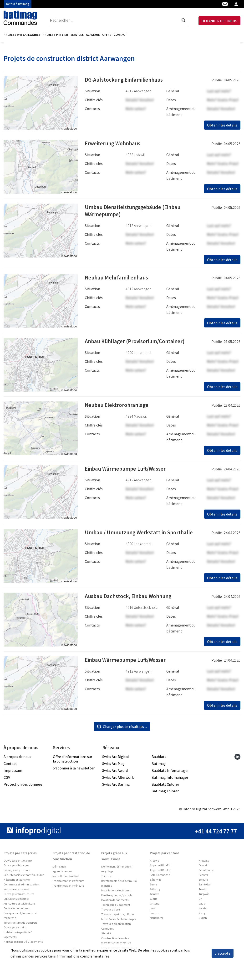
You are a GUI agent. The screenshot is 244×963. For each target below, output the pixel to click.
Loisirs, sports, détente (17, 872)
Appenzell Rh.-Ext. (160, 867)
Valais (202, 910)
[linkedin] (237, 758)
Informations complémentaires (83, 956)
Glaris (153, 900)
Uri (200, 900)
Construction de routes (115, 940)
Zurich (203, 919)
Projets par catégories (22, 35)
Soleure (203, 881)
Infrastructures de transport (20, 924)
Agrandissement (62, 873)
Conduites (107, 930)
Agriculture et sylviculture (19, 905)
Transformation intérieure (68, 887)
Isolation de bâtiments (114, 901)
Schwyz (203, 876)
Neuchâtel (156, 919)
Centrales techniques (17, 910)
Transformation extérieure (68, 882)
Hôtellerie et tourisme (17, 881)
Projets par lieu (55, 35)
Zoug (202, 914)
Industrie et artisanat (16, 891)
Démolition (59, 868)
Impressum (13, 772)
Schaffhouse (206, 872)
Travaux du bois (110, 911)
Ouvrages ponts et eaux (18, 862)
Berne (153, 886)
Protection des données (23, 785)
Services (77, 35)
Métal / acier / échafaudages (118, 920)
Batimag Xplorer (165, 792)
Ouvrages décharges (16, 867)
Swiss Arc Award (115, 772)
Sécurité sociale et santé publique (24, 876)
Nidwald (204, 862)
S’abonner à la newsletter (74, 769)
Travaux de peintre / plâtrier (118, 916)
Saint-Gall (205, 886)
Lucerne (155, 914)
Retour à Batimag (17, 4)
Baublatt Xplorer (165, 785)
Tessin (202, 891)
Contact (120, 35)
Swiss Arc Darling (116, 785)
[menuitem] (22, 34)
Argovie (154, 862)
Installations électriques (116, 892)
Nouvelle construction (65, 877)
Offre (106, 35)
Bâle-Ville (155, 881)
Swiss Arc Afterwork (118, 779)
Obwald (203, 867)
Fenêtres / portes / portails (116, 897)
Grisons (154, 905)
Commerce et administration (21, 886)
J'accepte (222, 953)
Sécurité (106, 935)
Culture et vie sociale (16, 900)
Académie (93, 35)
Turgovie (204, 895)
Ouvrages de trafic (15, 929)
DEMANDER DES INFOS (219, 20)
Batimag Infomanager (170, 779)
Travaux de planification (116, 925)
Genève (154, 895)
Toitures (106, 877)
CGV (7, 779)
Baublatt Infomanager (170, 772)
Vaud (202, 905)
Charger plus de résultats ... (122, 728)
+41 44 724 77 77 (216, 833)
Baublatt (159, 758)
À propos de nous (17, 758)
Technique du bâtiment (115, 906)
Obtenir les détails (222, 126)
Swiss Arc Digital (115, 758)
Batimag (159, 765)
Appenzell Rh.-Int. (160, 872)
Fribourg (155, 891)
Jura (153, 910)
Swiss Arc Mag (113, 765)
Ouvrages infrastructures (19, 895)
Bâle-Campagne (160, 876)
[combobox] (118, 20)
